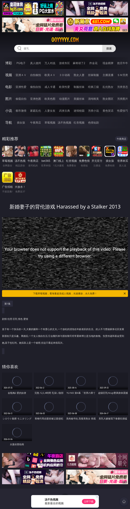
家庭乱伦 (35, 111)
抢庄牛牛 (122, 63)
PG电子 (20, 63)
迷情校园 (79, 111)
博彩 (8, 63)
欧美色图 (50, 99)
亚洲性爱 (21, 87)
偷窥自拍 (21, 99)
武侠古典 (64, 111)
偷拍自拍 (35, 87)
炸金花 (93, 63)
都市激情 (21, 111)
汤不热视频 (64, 122)
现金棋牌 (108, 63)
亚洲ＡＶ (21, 75)
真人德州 (35, 63)
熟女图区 (108, 99)
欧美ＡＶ (50, 75)
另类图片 (122, 99)
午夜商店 (35, 122)
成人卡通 (50, 87)
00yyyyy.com (65, 39)
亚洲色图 (35, 99)
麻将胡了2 (79, 63)
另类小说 (93, 111)
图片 (8, 98)
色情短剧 (93, 122)
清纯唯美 (93, 99)
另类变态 (122, 87)
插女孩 (21, 122)
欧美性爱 (64, 87)
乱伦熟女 (108, 87)
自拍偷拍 (35, 75)
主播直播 (108, 75)
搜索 (109, 48)
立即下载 (88, 501)
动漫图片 (64, 99)
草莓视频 (50, 122)
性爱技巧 (122, 111)
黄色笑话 (108, 111)
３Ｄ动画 (64, 75)
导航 (8, 122)
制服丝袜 (79, 87)
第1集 (7, 303)
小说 (8, 110)
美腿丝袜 (79, 99)
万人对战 (50, 63)
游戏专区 (64, 63)
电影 (8, 86)
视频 (8, 75)
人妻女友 (50, 111)
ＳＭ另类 (122, 75)
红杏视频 (79, 122)
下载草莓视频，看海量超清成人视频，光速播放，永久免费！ (79, 293)
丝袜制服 (93, 75)
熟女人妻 (79, 75)
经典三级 (93, 87)
